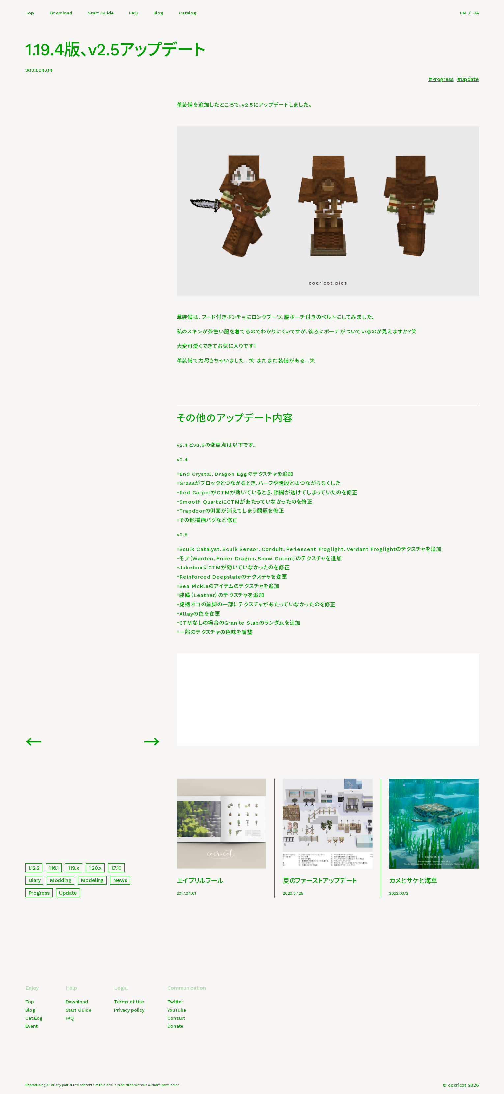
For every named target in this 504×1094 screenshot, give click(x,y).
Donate (175, 1026)
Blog (158, 12)
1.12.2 (34, 868)
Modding (60, 880)
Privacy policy (129, 1010)
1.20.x (95, 868)
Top (29, 12)
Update (470, 79)
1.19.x (73, 868)
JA (476, 12)
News (120, 880)
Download (61, 12)
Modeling (92, 880)
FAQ (133, 12)
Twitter (175, 1001)
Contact (176, 1018)
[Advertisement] (328, 699)
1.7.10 (116, 868)
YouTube (176, 1010)
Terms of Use (129, 1001)
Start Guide (100, 12)
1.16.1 (54, 868)
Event (31, 1026)
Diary (34, 880)
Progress (442, 79)
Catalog (187, 12)
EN (463, 12)
